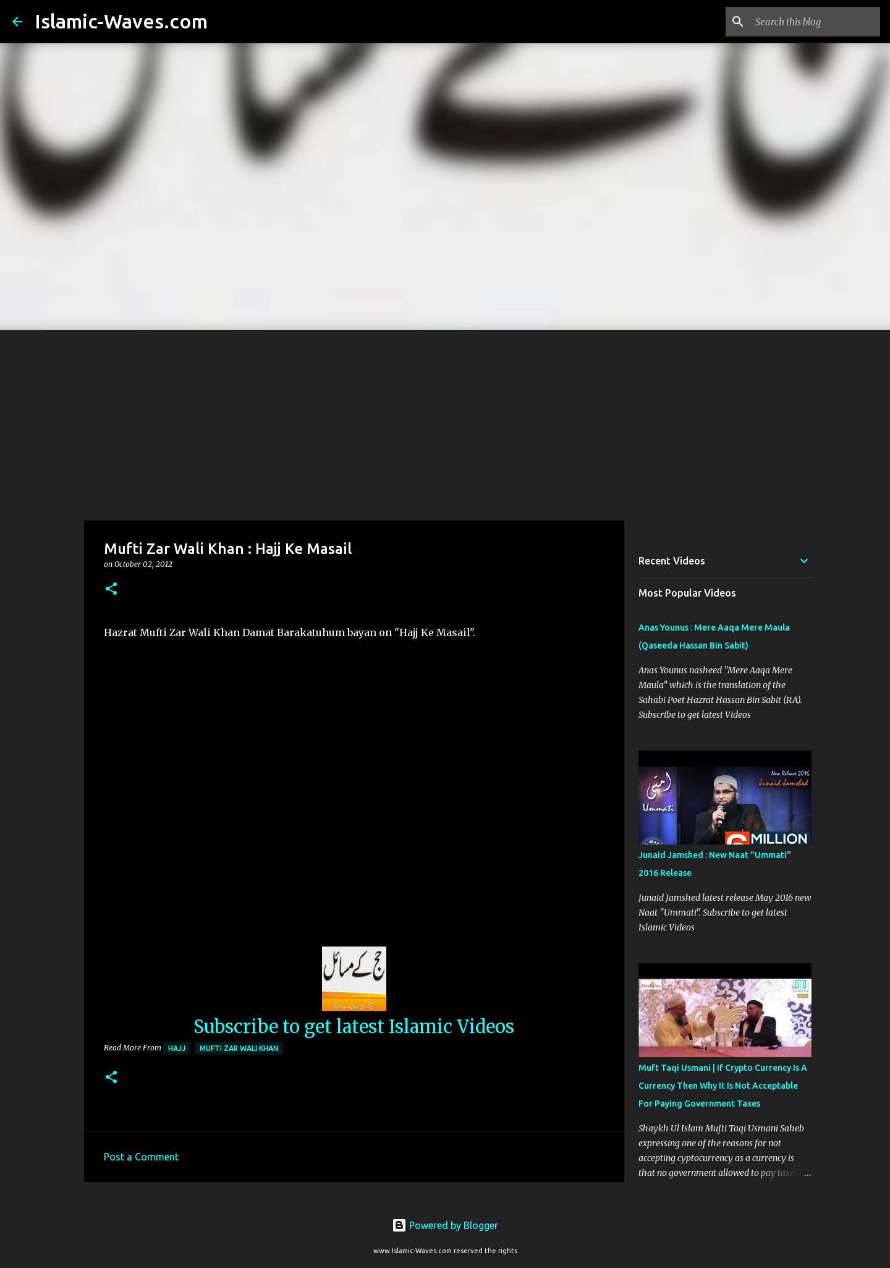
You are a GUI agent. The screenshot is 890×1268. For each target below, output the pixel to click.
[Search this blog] (815, 21)
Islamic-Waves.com (121, 21)
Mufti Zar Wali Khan (239, 1048)
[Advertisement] (445, 422)
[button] (111, 589)
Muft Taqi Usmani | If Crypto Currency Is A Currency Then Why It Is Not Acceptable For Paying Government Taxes (722, 1085)
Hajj (176, 1048)
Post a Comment (141, 1156)
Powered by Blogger (445, 1225)
